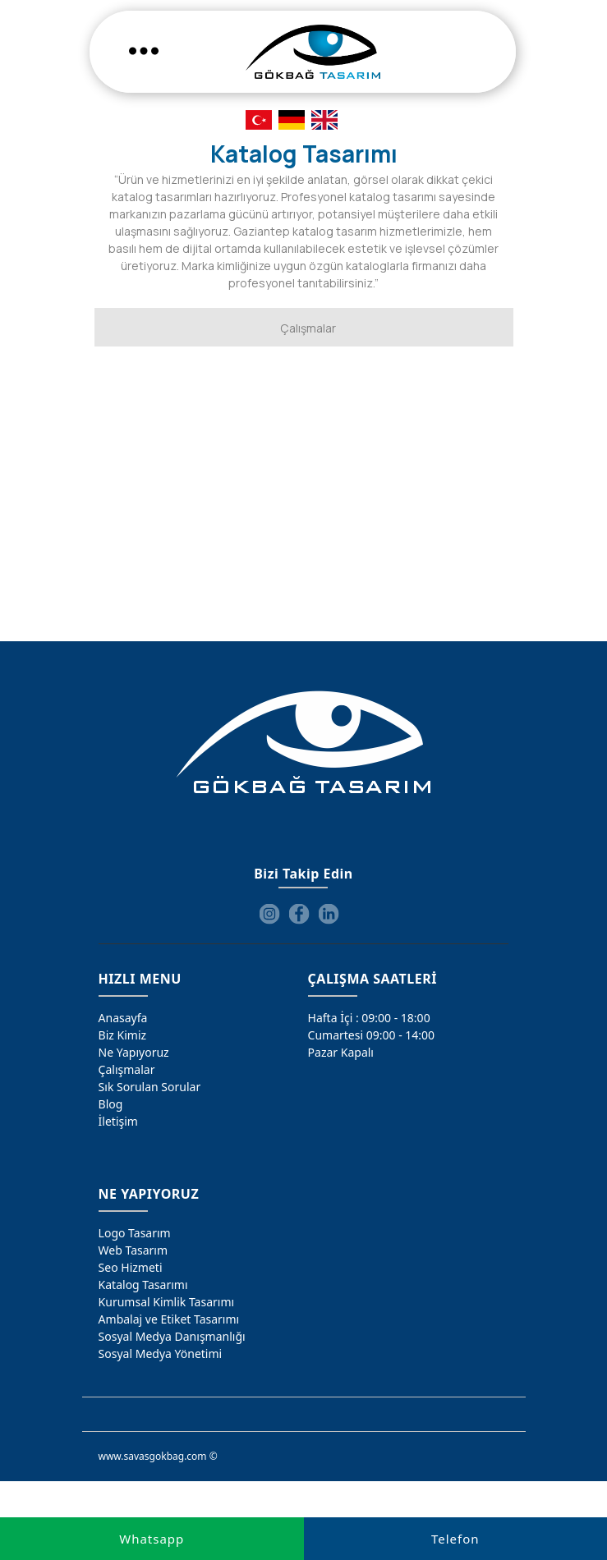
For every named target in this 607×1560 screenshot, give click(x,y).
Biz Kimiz (123, 1035)
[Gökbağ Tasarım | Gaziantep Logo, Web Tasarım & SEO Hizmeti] (313, 52)
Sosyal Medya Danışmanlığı (172, 1336)
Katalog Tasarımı (143, 1284)
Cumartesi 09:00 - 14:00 (371, 1035)
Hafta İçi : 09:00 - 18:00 (369, 1017)
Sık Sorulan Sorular (150, 1086)
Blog (111, 1104)
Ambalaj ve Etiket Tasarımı (169, 1319)
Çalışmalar (127, 1069)
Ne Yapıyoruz (134, 1052)
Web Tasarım (133, 1250)
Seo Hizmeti (131, 1267)
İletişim (118, 1121)
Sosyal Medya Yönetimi (161, 1353)
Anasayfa (123, 1017)
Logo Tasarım (135, 1233)
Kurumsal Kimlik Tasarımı (167, 1302)
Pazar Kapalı (341, 1052)
